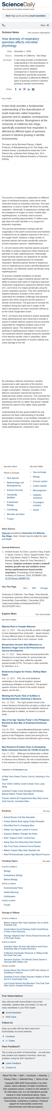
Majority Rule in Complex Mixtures (18, 626)
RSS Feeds (11, 1017)
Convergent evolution (38, 503)
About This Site (10, 1075)
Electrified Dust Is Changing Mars (19, 825)
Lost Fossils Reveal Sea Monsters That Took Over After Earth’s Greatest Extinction (26, 984)
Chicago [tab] (44, 588)
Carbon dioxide (40, 486)
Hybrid (36, 510)
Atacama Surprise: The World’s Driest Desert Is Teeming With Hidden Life (25, 960)
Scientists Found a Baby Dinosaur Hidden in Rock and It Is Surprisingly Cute (26, 978)
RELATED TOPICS (10, 467)
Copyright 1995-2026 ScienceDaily (21, 1083)
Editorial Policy (26, 1079)
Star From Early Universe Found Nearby (22, 846)
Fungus (10, 519)
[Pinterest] (24, 89)
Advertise (43, 1075)
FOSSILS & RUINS (8, 901)
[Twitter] (20, 89)
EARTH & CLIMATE (9, 884)
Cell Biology (12, 510)
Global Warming (11, 892)
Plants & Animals (11, 473)
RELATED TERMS (36, 467)
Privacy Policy (10, 1079)
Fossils (7, 905)
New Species (13, 478)
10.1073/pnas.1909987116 (17, 578)
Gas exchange (39, 472)
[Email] (33, 89)
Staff (21, 1075)
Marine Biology (10, 879)
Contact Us (11, 1067)
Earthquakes (9, 896)
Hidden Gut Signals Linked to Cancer (21, 830)
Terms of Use (42, 1079)
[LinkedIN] (28, 89)
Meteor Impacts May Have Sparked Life (22, 850)
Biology (36, 477)
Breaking (6, 811)
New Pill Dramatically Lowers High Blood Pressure (27, 854)
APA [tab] (34, 588)
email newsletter (38, 16)
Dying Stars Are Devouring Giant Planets (22, 842)
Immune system (40, 481)
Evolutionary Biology (12, 503)
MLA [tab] (25, 588)
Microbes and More (16, 514)
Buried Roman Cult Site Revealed (19, 817)
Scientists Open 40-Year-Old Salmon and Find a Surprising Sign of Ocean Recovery (26, 947)
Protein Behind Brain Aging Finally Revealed (24, 821)
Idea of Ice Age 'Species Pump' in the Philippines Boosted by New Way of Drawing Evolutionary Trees (26, 723)
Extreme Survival (14, 490)
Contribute (31, 1075)
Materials (6, 533)
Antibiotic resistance (37, 496)
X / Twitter (10, 1041)
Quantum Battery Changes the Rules (20, 834)
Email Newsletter (13, 1013)
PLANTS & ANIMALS (9, 867)
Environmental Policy (13, 888)
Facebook (10, 1036)
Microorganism (39, 490)
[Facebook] (15, 89)
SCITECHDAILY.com (20, 770)
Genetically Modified (12, 496)
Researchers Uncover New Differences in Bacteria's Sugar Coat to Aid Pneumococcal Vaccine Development (23, 648)
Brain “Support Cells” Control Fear (19, 838)
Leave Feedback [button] (13, 1063)
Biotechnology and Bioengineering (15, 484)
